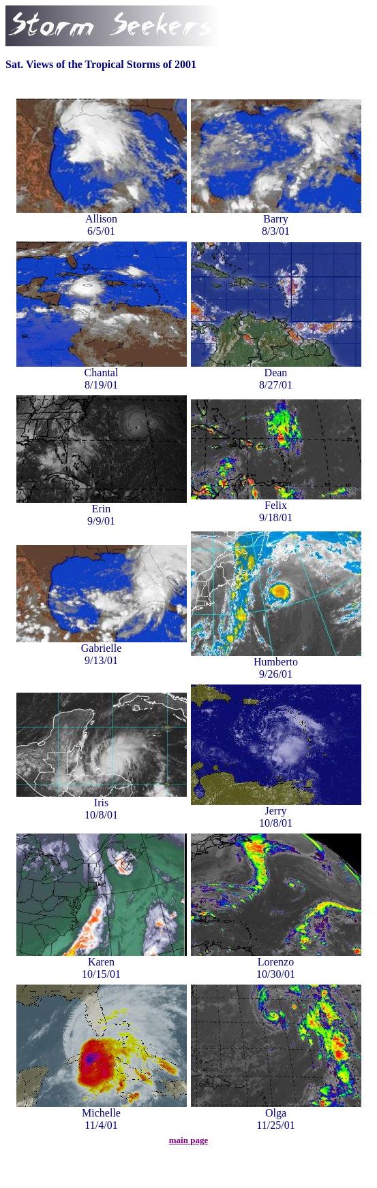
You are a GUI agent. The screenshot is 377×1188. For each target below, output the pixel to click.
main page (188, 1140)
